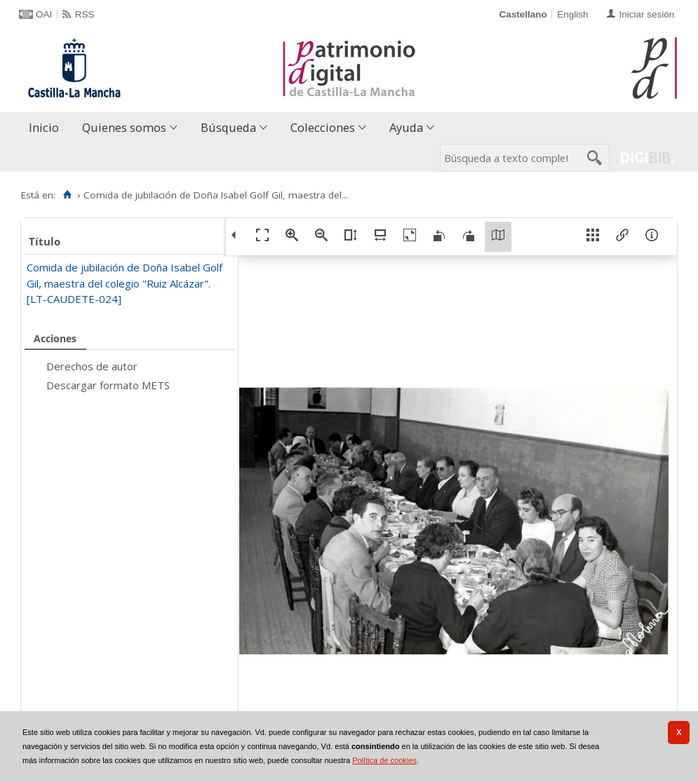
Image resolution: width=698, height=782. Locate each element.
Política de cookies (384, 760)
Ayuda (406, 127)
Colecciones (322, 127)
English (572, 14)
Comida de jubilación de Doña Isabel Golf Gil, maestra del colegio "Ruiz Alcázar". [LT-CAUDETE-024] (124, 283)
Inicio (44, 127)
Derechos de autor (91, 366)
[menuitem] (47, 128)
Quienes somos (124, 127)
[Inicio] (67, 195)
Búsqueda (228, 127)
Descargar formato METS (108, 385)
